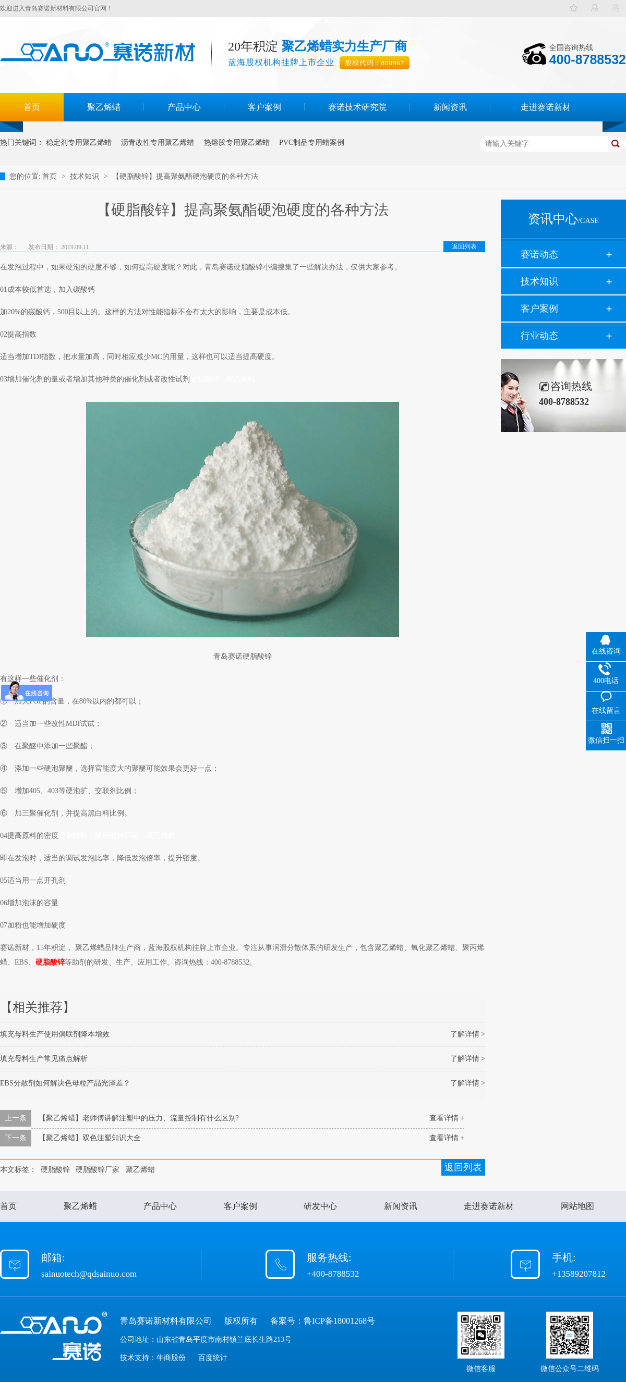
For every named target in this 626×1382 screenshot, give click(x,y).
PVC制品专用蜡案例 (311, 142)
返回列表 (464, 246)
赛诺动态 (539, 254)
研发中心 (320, 1206)
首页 (31, 107)
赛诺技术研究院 (357, 107)
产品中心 (184, 107)
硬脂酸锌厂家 (97, 1170)
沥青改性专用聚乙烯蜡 (157, 142)
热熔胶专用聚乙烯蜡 (237, 142)
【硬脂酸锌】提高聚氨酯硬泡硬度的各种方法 (185, 176)
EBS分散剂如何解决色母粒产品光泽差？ (65, 1083)
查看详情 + (446, 1118)
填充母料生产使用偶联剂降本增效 (55, 1034)
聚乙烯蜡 (104, 107)
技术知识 (85, 176)
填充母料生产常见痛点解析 (44, 1059)
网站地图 (577, 1206)
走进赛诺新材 (546, 107)
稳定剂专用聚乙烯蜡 (79, 142)
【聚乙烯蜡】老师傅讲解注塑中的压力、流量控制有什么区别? (139, 1118)
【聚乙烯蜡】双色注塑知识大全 (90, 1138)
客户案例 (264, 107)
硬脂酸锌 (50, 962)
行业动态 (539, 335)
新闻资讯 (450, 107)
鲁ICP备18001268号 (339, 1320)
